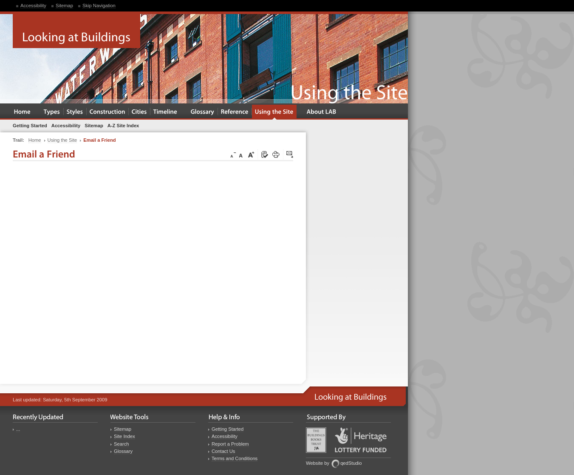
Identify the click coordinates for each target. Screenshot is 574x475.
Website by (317, 463)
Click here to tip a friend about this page (290, 155)
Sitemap (64, 5)
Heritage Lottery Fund (361, 439)
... (18, 429)
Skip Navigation (99, 5)
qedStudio (351, 463)
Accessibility (33, 5)
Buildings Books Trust (316, 440)
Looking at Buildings (76, 31)
